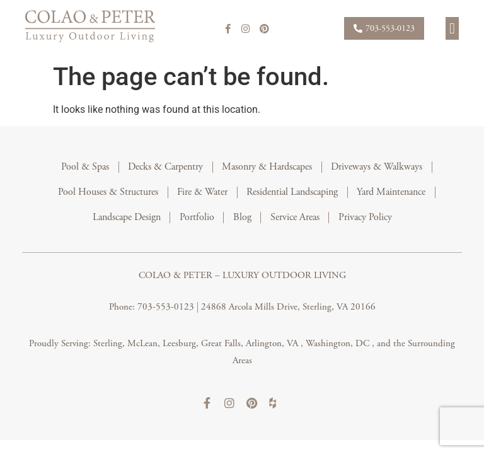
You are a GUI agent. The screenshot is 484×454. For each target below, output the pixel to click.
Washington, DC (339, 343)
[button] (452, 28)
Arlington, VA (273, 343)
